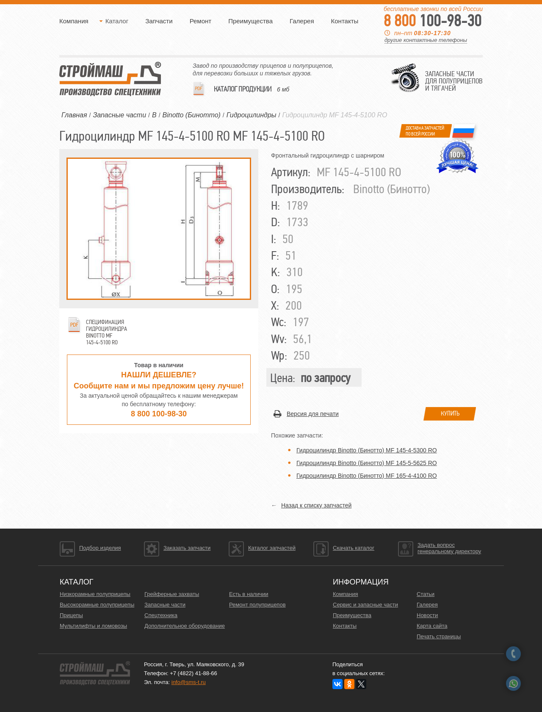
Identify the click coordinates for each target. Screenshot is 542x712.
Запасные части (164, 604)
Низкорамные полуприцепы (95, 594)
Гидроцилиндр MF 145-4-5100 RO (334, 115)
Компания (73, 21)
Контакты (345, 21)
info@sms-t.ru (188, 682)
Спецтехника (160, 615)
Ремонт (201, 21)
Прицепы (71, 615)
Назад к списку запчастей (316, 505)
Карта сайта (432, 626)
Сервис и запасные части (365, 604)
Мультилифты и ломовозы (93, 626)
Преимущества (250, 21)
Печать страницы (439, 636)
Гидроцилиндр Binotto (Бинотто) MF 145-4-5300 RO (366, 450)
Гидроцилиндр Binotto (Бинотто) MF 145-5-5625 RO (366, 463)
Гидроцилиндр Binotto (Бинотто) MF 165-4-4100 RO (366, 475)
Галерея (302, 21)
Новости (427, 615)
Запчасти (158, 21)
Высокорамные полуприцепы (97, 604)
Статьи (425, 594)
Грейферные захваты (171, 594)
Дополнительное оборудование (184, 626)
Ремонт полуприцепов (257, 604)
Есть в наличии (248, 594)
